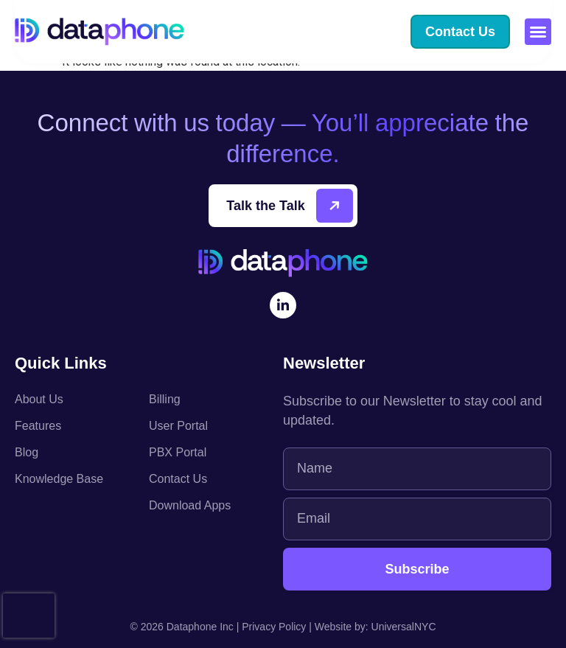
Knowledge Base (59, 479)
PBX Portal (177, 452)
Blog (26, 452)
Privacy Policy (274, 627)
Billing (165, 399)
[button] (538, 31)
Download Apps (190, 505)
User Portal (178, 425)
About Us (39, 399)
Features (38, 425)
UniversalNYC (403, 627)
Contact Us (178, 479)
